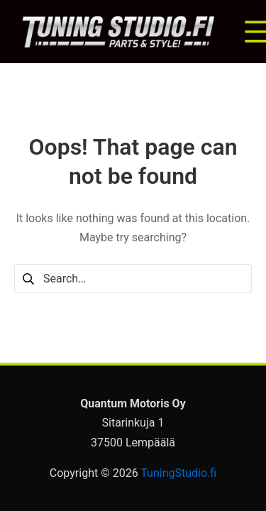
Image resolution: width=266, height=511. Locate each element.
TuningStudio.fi (178, 473)
